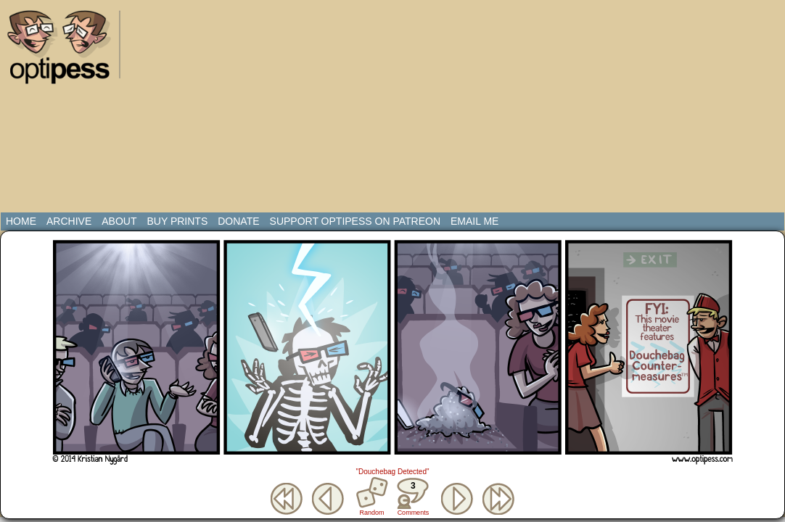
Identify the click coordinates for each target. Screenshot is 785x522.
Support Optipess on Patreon (355, 221)
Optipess (66, 50)
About (119, 221)
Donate (238, 221)
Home (21, 221)
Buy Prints (177, 221)
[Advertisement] (298, 108)
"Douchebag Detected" (392, 472)
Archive (68, 221)
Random (372, 512)
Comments (413, 496)
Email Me (474, 221)
